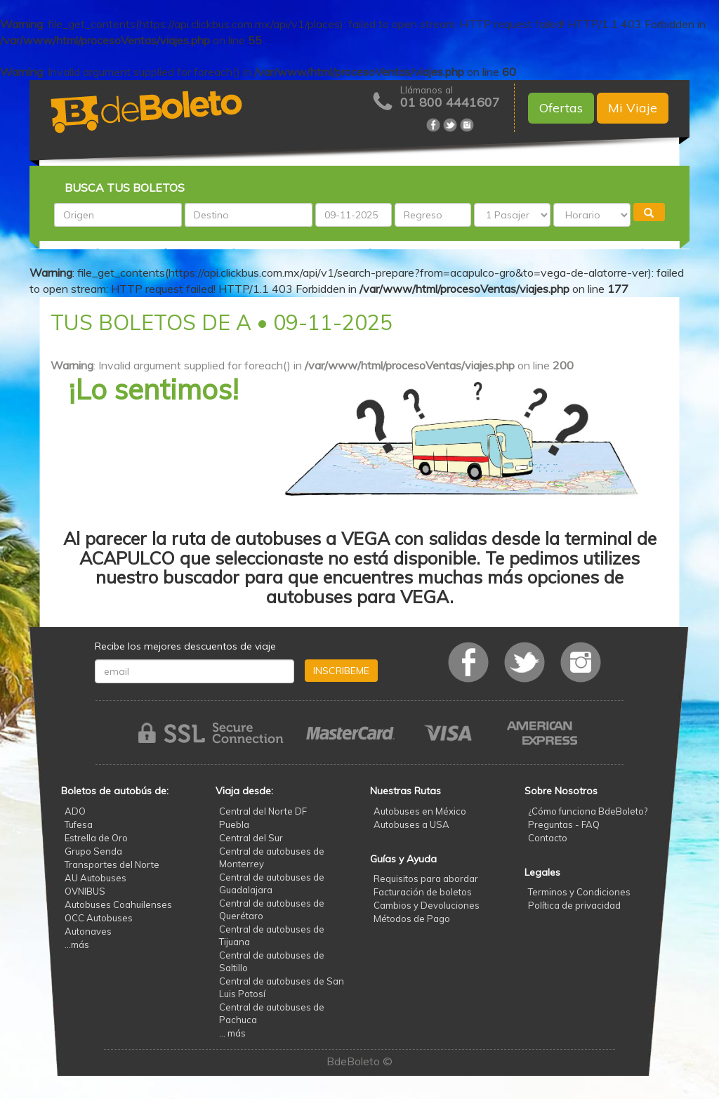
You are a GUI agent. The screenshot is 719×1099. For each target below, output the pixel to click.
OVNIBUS (85, 891)
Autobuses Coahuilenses (118, 904)
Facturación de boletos (423, 891)
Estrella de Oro (96, 837)
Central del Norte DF (263, 811)
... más (232, 1033)
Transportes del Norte (112, 864)
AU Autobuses (95, 877)
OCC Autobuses (99, 917)
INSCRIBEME (341, 670)
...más (77, 944)
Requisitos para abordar (426, 878)
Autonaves (88, 931)
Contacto (547, 837)
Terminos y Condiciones (579, 891)
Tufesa (79, 824)
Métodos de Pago (412, 918)
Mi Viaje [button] (632, 108)
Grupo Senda (93, 851)
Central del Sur (251, 837)
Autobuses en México (420, 811)
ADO (75, 811)
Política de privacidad (574, 905)
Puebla (234, 824)
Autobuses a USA (411, 824)
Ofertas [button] (561, 108)
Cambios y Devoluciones (427, 905)
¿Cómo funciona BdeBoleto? (587, 811)
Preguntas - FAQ (564, 824)
